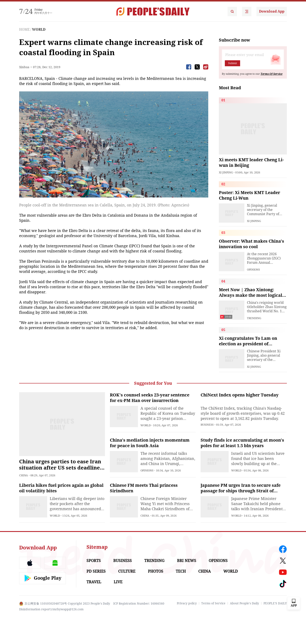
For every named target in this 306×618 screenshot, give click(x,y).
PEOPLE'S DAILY (275, 603)
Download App (271, 11)
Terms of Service (213, 603)
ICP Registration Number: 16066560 (138, 603)
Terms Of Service (271, 73)
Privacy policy (187, 603)
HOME (24, 29)
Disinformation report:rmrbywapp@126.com (51, 609)
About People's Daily (244, 603)
